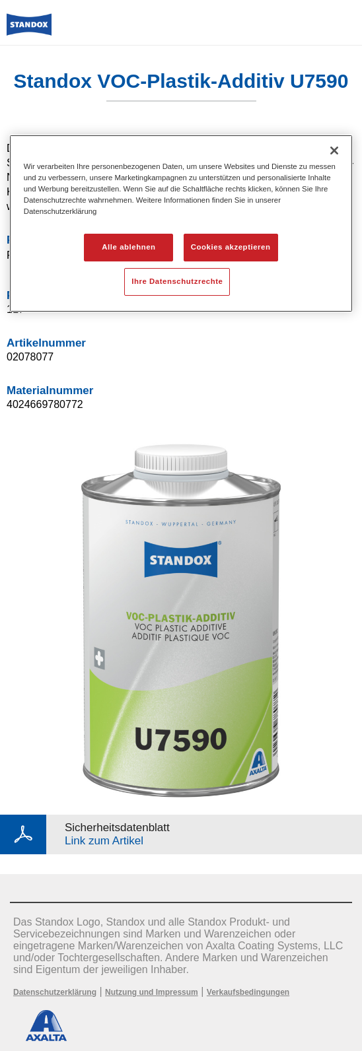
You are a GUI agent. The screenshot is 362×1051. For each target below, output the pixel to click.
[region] (181, 223)
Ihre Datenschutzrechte (177, 281)
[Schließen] (334, 150)
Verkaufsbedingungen (248, 992)
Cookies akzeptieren (231, 247)
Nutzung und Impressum (151, 992)
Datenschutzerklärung (54, 992)
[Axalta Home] (29, 30)
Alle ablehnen (128, 247)
